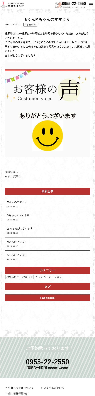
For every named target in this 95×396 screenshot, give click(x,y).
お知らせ (27, 277)
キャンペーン (43, 277)
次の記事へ (11, 172)
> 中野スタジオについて (20, 388)
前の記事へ (14, 176)
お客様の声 (30, 24)
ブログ (58, 277)
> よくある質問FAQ (52, 388)
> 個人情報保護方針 (17, 393)
